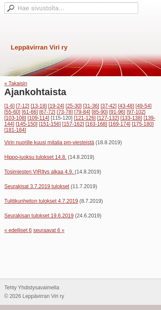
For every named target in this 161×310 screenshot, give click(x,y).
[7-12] (22, 106)
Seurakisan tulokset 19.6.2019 (38, 216)
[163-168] (96, 124)
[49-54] (144, 106)
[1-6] (9, 106)
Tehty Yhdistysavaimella (31, 288)
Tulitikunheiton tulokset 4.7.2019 (41, 201)
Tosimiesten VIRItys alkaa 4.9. (39, 172)
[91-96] (117, 112)
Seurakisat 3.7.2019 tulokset (36, 186)
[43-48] (126, 106)
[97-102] (136, 112)
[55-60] (12, 112)
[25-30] (74, 106)
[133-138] (131, 118)
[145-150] (27, 124)
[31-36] (91, 106)
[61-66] (30, 112)
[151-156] (50, 124)
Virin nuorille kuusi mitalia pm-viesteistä (49, 143)
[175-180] (143, 124)
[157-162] (73, 124)
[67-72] (47, 112)
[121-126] (85, 118)
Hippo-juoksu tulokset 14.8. (35, 157)
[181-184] (15, 130)
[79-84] (82, 112)
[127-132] (108, 118)
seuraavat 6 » (48, 230)
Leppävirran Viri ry (39, 47)
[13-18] (38, 106)
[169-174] (120, 124)
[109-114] (38, 118)
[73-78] (65, 112)
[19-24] (56, 106)
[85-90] (100, 112)
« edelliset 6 (18, 230)
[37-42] (108, 106)
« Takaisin (15, 84)
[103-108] (15, 118)
